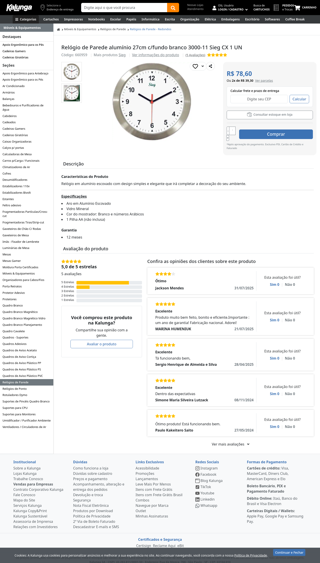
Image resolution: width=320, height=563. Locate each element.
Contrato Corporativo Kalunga (38, 484)
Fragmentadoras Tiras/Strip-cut (23, 222)
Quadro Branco (12, 305)
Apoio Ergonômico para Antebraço (25, 73)
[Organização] (190, 19)
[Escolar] (116, 19)
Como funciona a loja (90, 463)
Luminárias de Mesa (15, 248)
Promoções (145, 468)
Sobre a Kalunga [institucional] (27, 463)
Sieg (122, 54)
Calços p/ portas (13, 148)
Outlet (141, 505)
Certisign (143, 540)
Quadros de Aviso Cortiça (19, 357)
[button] (71, 71)
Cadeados (9, 122)
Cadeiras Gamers (14, 51)
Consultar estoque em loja (269, 114)
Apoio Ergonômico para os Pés (23, 45)
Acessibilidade (147, 463)
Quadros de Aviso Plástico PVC (22, 376)
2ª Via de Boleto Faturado (94, 516)
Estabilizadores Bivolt (16, 193)
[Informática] (150, 19)
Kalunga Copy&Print (30, 505)
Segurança (82, 495)
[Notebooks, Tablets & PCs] (97, 19)
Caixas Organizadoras (17, 141)
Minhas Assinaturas (152, 511)
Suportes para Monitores (19, 414)
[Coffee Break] (295, 19)
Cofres (6, 173)
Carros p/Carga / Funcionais (20, 161)
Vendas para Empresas (33, 479)
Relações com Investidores (35, 521)
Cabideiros (9, 116)
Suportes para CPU (15, 408)
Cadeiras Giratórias (15, 57)
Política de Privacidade (91, 511)
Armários (8, 92)
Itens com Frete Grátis (154, 484)
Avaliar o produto (101, 339)
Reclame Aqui (164, 540)
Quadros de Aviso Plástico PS (21, 369)
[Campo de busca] (124, 7)
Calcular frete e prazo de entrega (254, 91)
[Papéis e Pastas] (131, 19)
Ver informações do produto (155, 54)
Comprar (286, 131)
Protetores (9, 299)
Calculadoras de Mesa (17, 154)
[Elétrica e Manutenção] (210, 19)
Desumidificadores (14, 180)
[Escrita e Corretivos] (170, 19)
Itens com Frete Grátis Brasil (159, 489)
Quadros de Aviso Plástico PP (21, 363)
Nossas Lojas (195, 5)
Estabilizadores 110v (16, 186)
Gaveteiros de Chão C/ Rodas (21, 229)
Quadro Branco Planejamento (22, 325)
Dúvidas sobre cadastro (92, 468)
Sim (274, 279)
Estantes (8, 199)
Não (290, 279)
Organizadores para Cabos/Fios (23, 280)
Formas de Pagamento (267, 457)
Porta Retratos (12, 286)
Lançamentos (147, 473)
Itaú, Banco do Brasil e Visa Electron (272, 496)
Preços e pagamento (90, 473)
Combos (142, 495)
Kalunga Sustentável (30, 511)
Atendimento (195, 9)
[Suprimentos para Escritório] (252, 19)
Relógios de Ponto (14, 389)
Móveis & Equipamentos (18, 273)
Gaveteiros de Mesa (15, 235)
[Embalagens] (230, 19)
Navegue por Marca (152, 500)
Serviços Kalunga (27, 500)
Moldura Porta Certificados (20, 267)
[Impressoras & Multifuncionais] (73, 19)
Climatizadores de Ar (16, 167)
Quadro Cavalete (13, 331)
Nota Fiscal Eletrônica (91, 500)
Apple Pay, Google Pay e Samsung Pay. (275, 511)
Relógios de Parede (15, 382)
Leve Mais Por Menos (153, 479)
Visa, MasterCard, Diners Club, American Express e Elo (268, 468)
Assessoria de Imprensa (33, 516)
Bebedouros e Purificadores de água (23, 107)
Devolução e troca (88, 489)
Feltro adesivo (11, 205)
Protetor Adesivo (13, 293)
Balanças (8, 99)
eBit (180, 540)
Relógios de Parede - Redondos (150, 29)
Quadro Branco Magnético (20, 312)
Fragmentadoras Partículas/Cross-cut (25, 214)
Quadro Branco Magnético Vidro (23, 318)
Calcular (299, 99)
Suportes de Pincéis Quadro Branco (26, 401)
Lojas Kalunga (25, 468)
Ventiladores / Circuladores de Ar (24, 427)
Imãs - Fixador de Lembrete (20, 242)
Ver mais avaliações (230, 439)
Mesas (6, 254)
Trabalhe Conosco (28, 473)
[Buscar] (173, 7)
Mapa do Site (24, 495)
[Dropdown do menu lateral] (26, 28)
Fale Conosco (24, 489)
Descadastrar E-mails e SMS (96, 521)
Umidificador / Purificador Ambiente (26, 420)
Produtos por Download (93, 505)
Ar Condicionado (13, 86)
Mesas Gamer (11, 261)
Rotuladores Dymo (14, 395)
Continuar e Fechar (289, 555)
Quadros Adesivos (14, 344)
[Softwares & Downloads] (272, 19)
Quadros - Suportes (15, 337)
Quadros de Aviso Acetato (19, 350)
